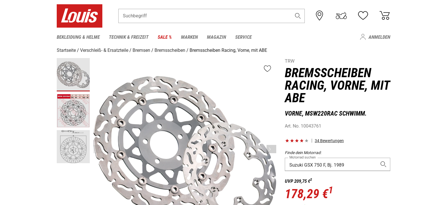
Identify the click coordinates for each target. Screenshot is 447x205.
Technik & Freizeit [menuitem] (129, 37)
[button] (297, 16)
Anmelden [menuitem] (379, 37)
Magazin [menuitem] (216, 37)
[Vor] (271, 149)
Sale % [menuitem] (165, 37)
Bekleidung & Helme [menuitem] (78, 37)
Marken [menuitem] (189, 37)
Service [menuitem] (243, 37)
